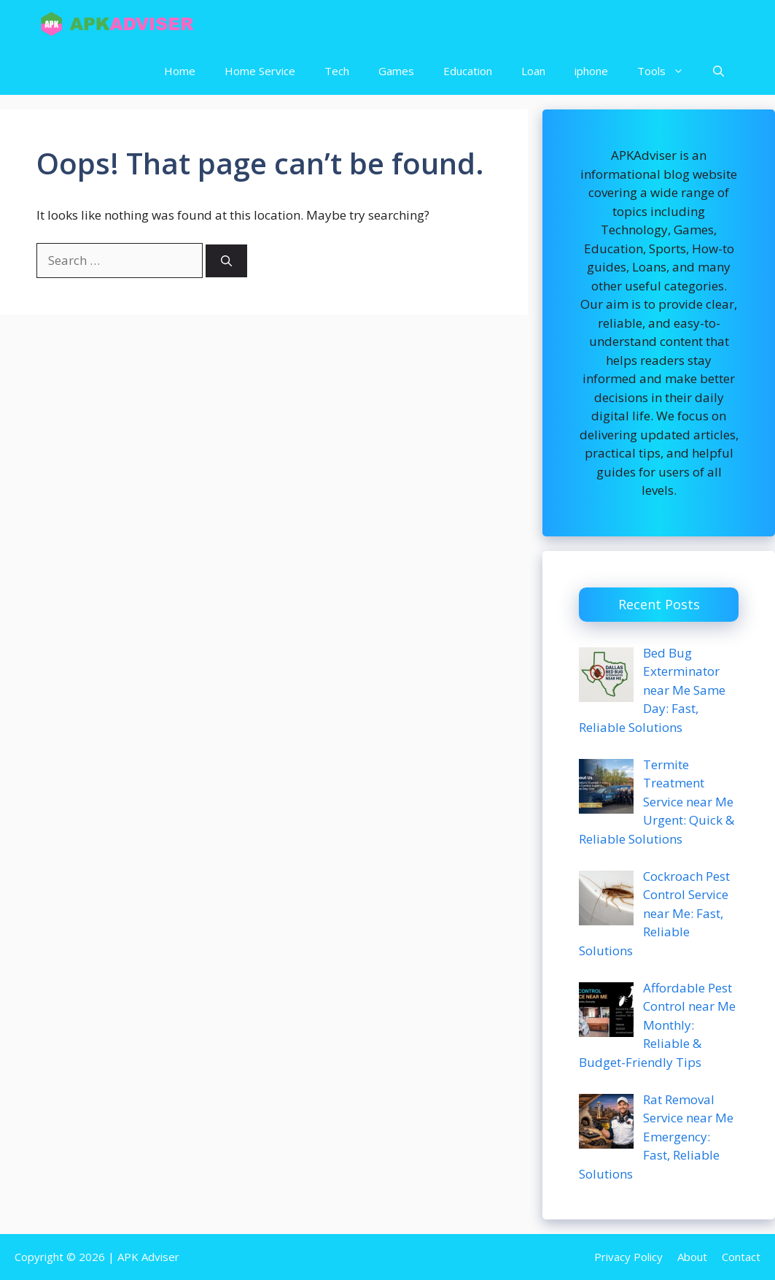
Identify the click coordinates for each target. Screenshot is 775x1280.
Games (396, 70)
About (692, 1256)
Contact (741, 1256)
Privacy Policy (628, 1256)
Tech (336, 70)
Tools (667, 71)
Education (467, 70)
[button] (718, 71)
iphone (591, 70)
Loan (533, 70)
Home (179, 70)
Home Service (260, 70)
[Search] (226, 260)
